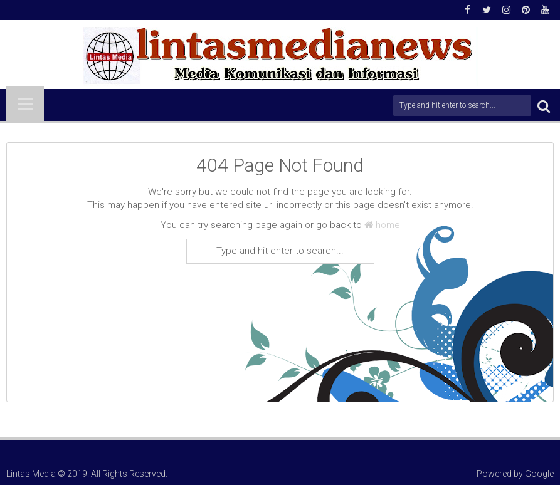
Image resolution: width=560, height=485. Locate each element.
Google (539, 474)
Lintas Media (31, 474)
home (382, 225)
